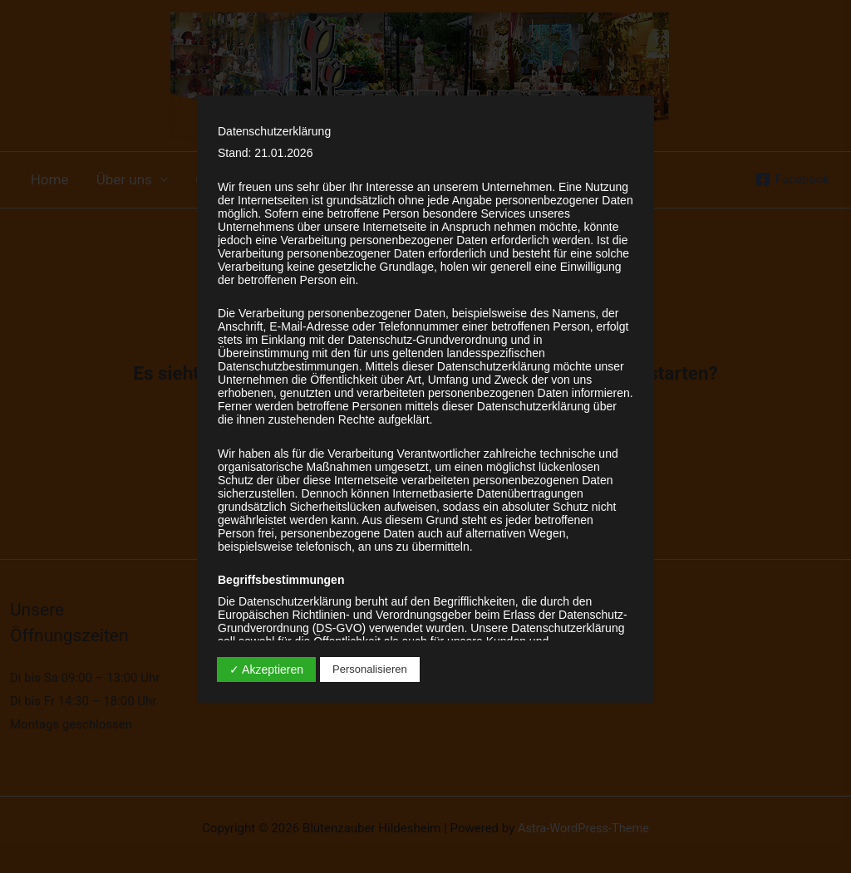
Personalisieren (369, 669)
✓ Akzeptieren (266, 669)
